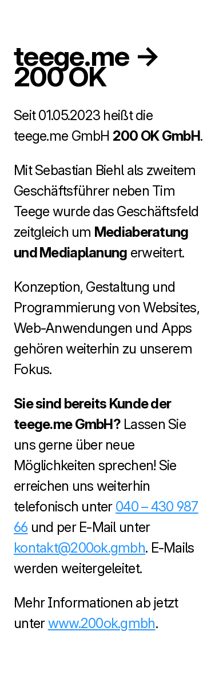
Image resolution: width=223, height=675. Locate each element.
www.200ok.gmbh (102, 623)
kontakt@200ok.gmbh (79, 547)
